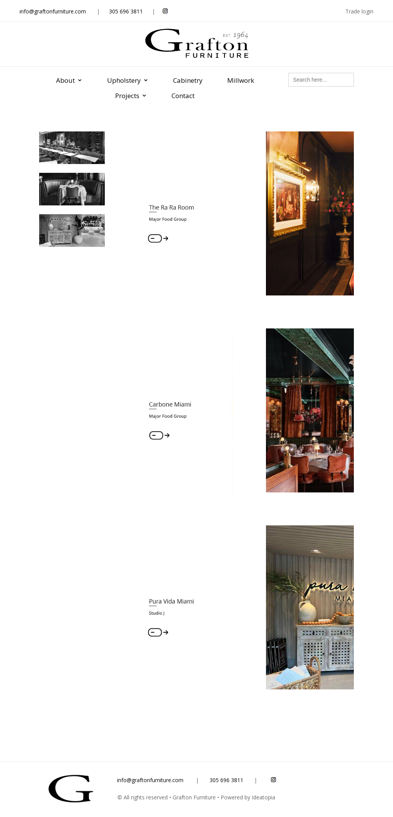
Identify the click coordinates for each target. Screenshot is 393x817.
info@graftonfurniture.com (53, 11)
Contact (183, 95)
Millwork (240, 80)
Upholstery (124, 80)
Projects (127, 95)
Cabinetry (188, 80)
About (65, 80)
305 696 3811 (126, 11)
